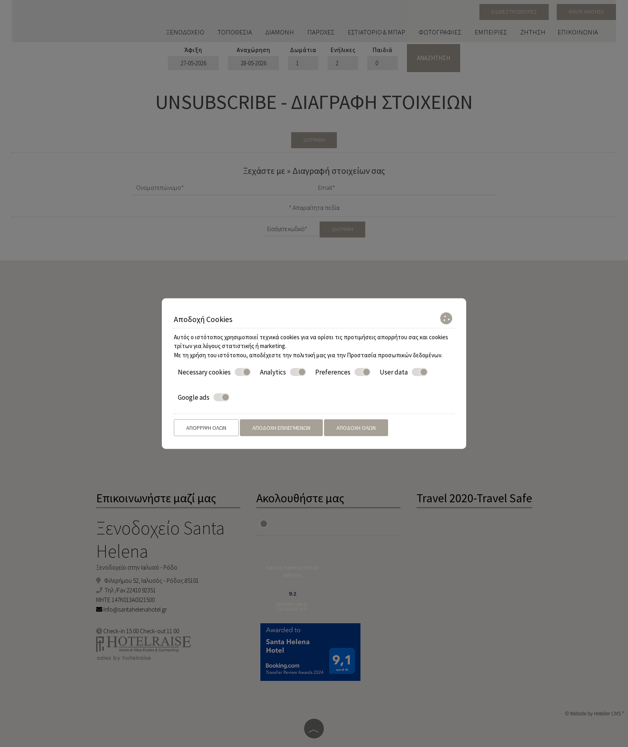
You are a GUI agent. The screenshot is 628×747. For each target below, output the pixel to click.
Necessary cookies (214, 372)
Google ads (203, 397)
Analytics (283, 372)
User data (404, 372)
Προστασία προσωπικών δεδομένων (394, 354)
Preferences (342, 372)
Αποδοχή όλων (356, 427)
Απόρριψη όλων (206, 427)
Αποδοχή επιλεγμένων (281, 427)
